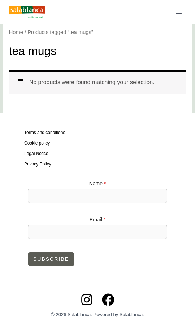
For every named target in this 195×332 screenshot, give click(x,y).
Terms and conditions (44, 132)
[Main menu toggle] (178, 12)
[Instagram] (87, 299)
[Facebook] (108, 299)
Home (16, 32)
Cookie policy (37, 143)
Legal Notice (36, 153)
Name (97, 183)
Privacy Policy (37, 164)
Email (97, 220)
